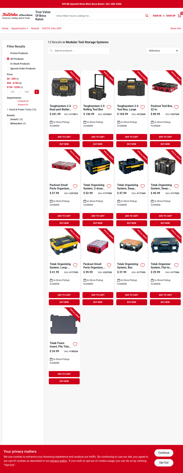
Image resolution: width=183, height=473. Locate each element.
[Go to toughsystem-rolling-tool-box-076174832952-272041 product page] (97, 109)
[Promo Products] (8, 53)
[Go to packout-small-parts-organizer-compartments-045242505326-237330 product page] (97, 267)
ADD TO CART (64, 137)
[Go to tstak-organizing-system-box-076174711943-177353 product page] (131, 267)
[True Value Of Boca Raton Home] (17, 16)
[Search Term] (102, 15)
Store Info (175, 28)
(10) (16, 119)
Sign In (157, 15)
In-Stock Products (20, 64)
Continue (163, 452)
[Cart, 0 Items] (179, 16)
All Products (17, 59)
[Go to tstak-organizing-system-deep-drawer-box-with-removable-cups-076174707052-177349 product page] (131, 188)
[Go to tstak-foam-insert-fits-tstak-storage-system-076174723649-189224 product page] (64, 347)
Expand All (23, 104)
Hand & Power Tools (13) (22, 109)
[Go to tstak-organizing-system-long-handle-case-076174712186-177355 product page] (64, 267)
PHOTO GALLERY (52, 28)
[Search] (147, 15)
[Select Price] (36, 92)
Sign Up (170, 15)
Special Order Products (23, 68)
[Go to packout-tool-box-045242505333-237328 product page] (165, 109)
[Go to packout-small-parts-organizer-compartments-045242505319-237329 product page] (64, 188)
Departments (18, 28)
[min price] (13, 92)
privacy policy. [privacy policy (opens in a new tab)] (58, 460)
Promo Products (19, 53)
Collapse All (22, 101)
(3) (18, 123)
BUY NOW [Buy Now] (64, 144)
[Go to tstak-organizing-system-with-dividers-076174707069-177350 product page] (97, 188)
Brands (35, 28)
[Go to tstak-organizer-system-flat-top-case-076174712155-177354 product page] (165, 267)
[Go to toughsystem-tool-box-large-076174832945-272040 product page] (131, 109)
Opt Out (164, 462)
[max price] (27, 92)
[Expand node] (8, 109)
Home (5, 28)
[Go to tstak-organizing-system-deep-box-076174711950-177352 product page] (165, 188)
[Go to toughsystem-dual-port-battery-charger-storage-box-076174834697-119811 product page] (64, 109)
